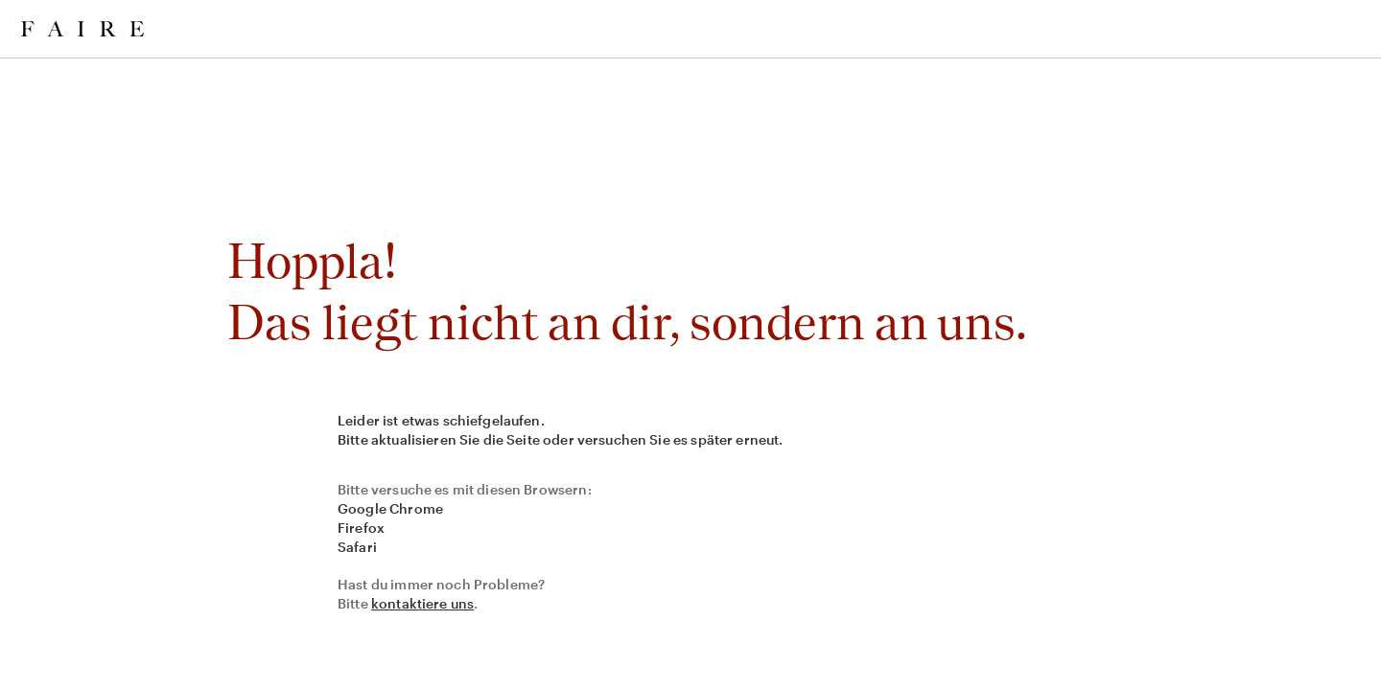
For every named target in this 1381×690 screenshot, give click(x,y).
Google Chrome (390, 508)
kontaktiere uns (422, 603)
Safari (357, 547)
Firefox (361, 527)
